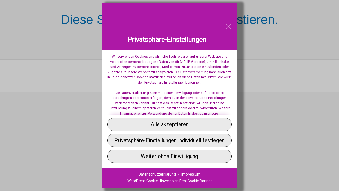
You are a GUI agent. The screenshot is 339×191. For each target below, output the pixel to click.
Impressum (190, 174)
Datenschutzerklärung (157, 174)
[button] (169, 124)
